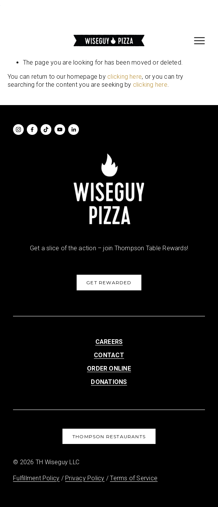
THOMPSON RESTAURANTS (109, 436)
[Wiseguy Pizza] (18, 129)
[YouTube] (59, 129)
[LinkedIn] (73, 129)
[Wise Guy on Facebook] (32, 129)
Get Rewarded (108, 282)
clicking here (124, 76)
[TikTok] (46, 129)
